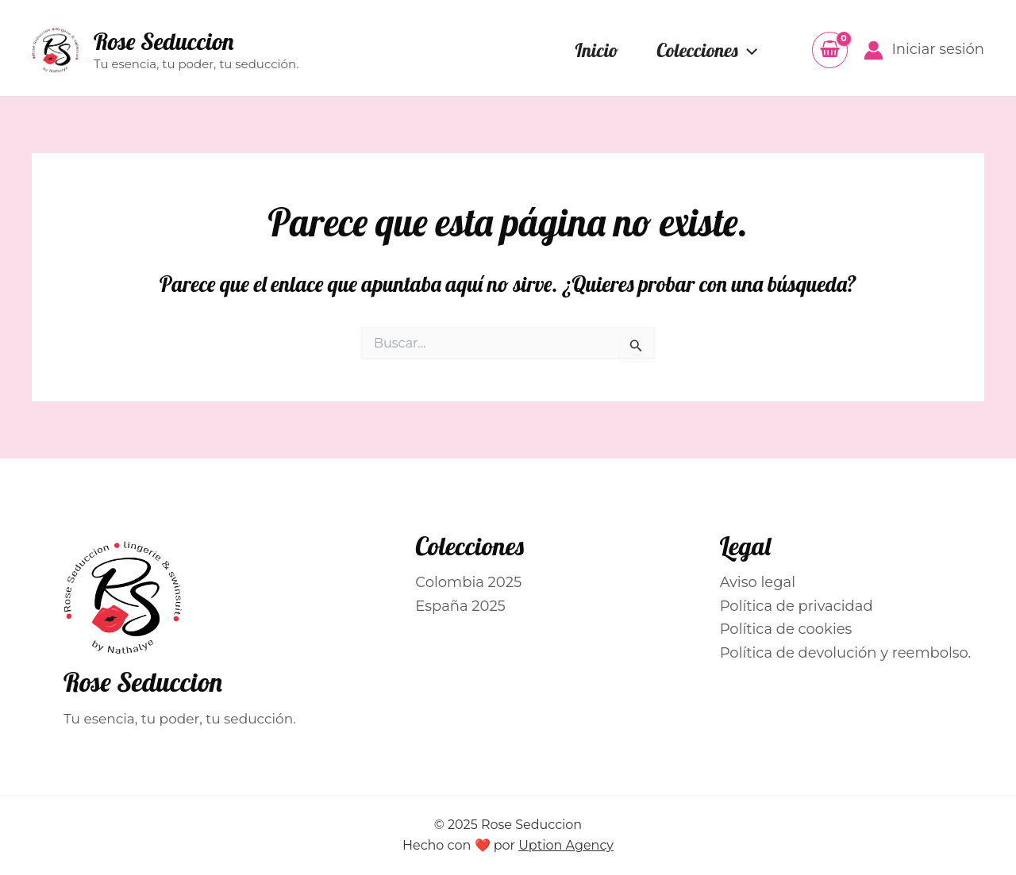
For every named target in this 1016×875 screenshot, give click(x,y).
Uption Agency (566, 845)
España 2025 (460, 606)
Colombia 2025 (468, 582)
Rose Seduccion (163, 41)
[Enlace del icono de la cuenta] (924, 50)
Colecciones (706, 50)
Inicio (596, 50)
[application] (747, 50)
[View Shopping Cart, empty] (830, 49)
